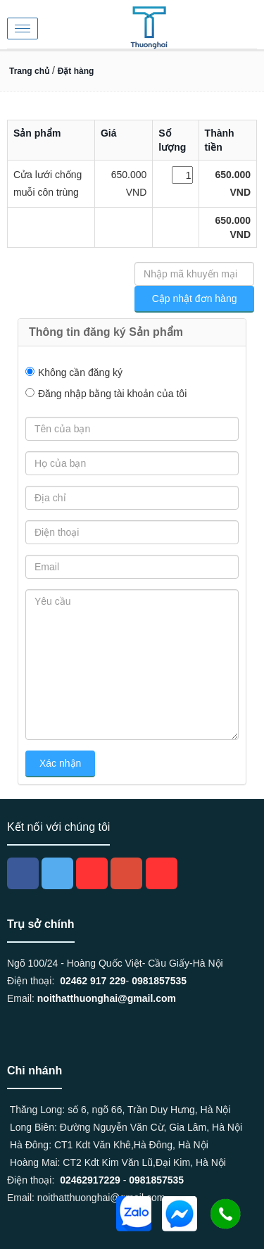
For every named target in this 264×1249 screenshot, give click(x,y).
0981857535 (159, 980)
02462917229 (90, 1180)
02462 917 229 (92, 980)
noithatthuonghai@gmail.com (106, 998)
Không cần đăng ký (80, 372)
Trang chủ (29, 71)
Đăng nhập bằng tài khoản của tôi (112, 393)
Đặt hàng (76, 71)
